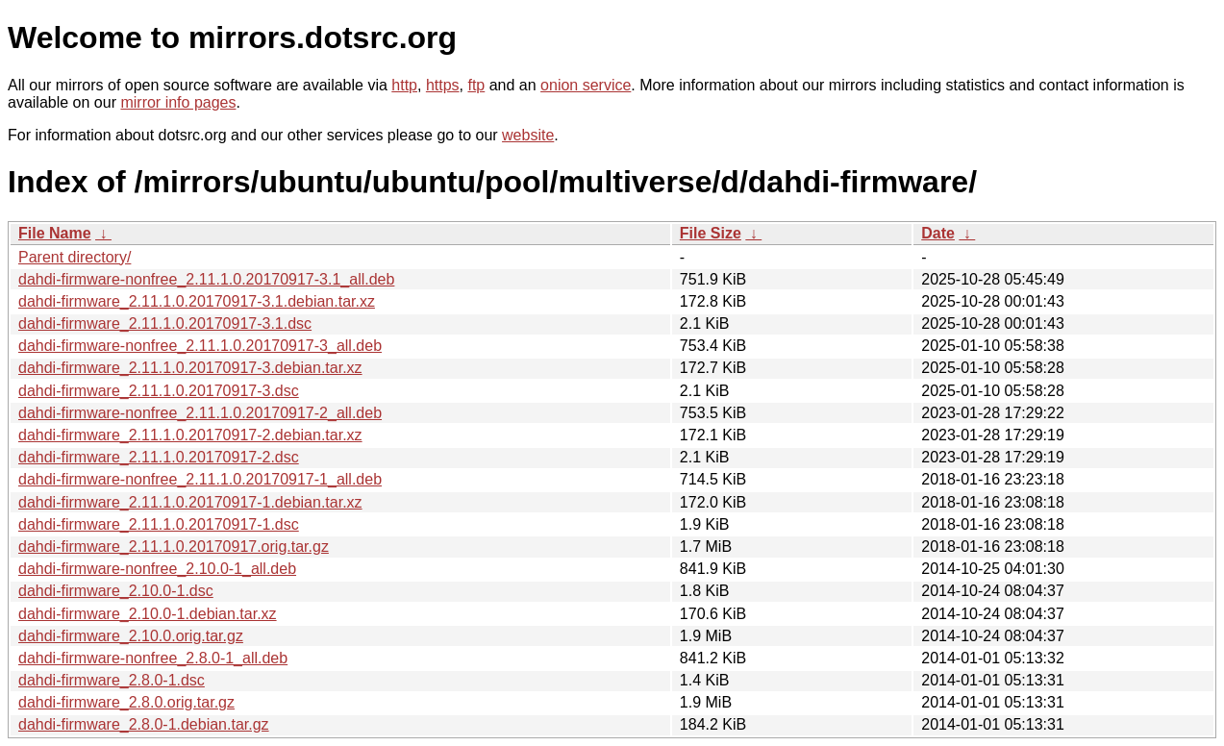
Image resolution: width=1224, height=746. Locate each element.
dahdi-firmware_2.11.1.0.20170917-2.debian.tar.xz (190, 435)
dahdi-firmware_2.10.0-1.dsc (115, 591)
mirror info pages (178, 102)
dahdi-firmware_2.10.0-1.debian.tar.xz (147, 614)
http (404, 85)
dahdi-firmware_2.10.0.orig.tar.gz (130, 636)
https (443, 85)
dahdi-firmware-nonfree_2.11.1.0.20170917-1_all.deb (200, 479)
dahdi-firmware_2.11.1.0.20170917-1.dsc (158, 524)
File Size (710, 233)
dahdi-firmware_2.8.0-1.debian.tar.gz (143, 724)
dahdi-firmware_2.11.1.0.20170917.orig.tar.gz (173, 546)
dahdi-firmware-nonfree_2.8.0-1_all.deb (152, 658)
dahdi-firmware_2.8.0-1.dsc (111, 680)
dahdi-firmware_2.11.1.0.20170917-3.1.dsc (165, 323)
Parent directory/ (74, 257)
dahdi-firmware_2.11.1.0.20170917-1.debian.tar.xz (190, 502)
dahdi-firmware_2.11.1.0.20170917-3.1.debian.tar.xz (196, 301)
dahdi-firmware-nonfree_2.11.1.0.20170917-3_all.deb (200, 345)
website (528, 135)
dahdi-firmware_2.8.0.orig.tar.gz (126, 702)
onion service (585, 85)
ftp (476, 85)
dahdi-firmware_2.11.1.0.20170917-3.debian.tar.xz (190, 368)
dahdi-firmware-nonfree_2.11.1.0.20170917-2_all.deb (200, 413)
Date (938, 233)
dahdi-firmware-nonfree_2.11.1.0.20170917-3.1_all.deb (206, 279)
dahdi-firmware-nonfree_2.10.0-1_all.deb (157, 568)
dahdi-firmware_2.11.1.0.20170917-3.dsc (158, 391)
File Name (54, 233)
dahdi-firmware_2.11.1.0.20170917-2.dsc (158, 457)
